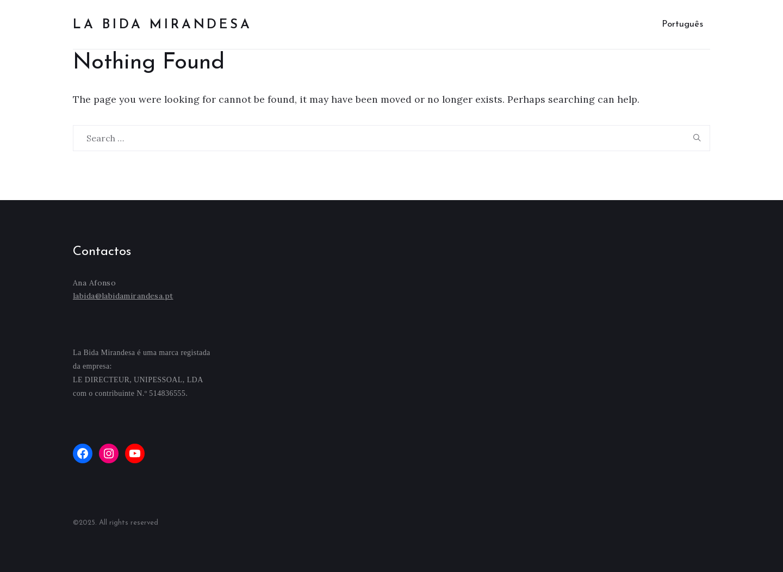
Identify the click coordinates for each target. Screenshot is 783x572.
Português (682, 24)
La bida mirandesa (162, 25)
